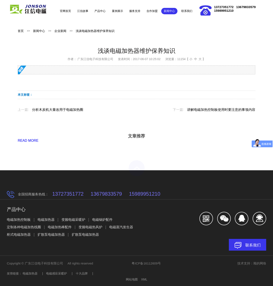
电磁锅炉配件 (102, 219)
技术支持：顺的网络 (251, 263)
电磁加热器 (46, 219)
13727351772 (224, 7)
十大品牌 (82, 273)
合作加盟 (152, 11)
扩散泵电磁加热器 (51, 234)
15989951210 (224, 10)
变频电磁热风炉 (90, 227)
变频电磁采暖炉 (73, 219)
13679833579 (246, 7)
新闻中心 (169, 11)
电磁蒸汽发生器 (121, 227)
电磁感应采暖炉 (56, 273)
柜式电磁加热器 (19, 234)
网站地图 (132, 279)
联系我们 (186, 11)
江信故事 (82, 11)
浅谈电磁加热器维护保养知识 (95, 31)
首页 (21, 31)
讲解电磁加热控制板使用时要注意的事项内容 (221, 109)
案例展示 (117, 11)
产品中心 (100, 11)
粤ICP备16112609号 (146, 263)
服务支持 (134, 11)
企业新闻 (60, 31)
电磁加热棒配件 (60, 227)
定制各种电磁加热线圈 (24, 227)
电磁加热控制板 (19, 219)
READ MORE (28, 140)
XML (144, 279)
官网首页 (65, 11)
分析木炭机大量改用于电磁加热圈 (57, 109)
